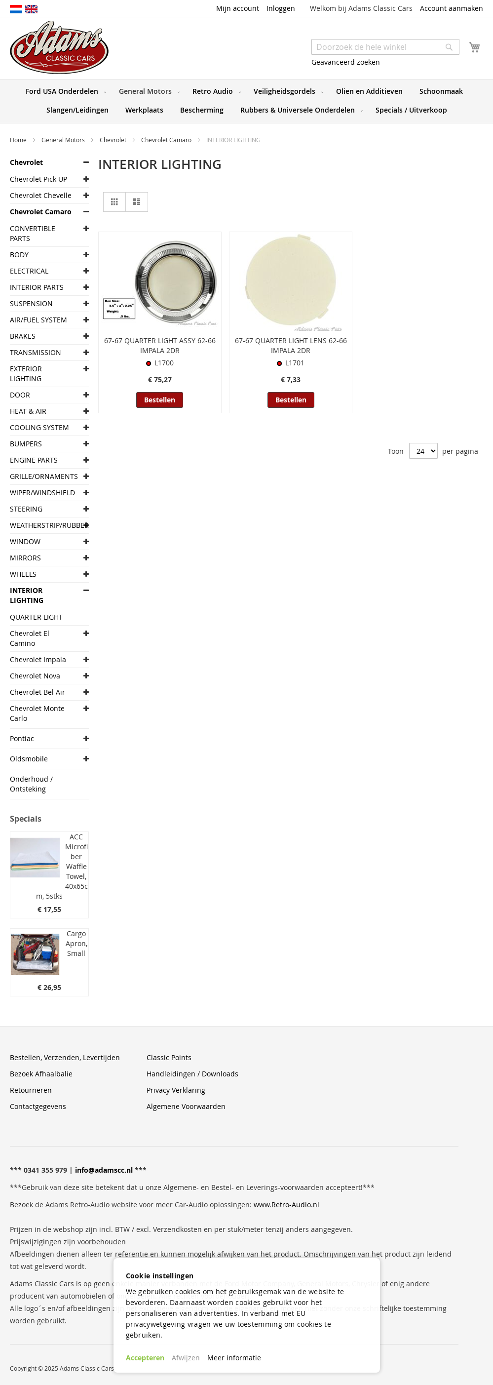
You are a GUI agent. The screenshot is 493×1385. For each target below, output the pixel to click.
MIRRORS (25, 557)
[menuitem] (64, 91)
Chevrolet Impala (38, 659)
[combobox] (385, 47)
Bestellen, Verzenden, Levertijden (65, 1057)
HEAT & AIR (28, 411)
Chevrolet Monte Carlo (37, 713)
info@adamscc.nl (104, 1170)
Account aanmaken (451, 8)
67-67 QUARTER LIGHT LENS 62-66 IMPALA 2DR (291, 345)
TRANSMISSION (35, 352)
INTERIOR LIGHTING (26, 595)
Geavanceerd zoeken (345, 62)
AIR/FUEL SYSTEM (38, 319)
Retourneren (31, 1090)
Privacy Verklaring (176, 1090)
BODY (19, 254)
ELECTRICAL (29, 271)
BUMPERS (26, 443)
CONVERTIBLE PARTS (32, 233)
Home (19, 140)
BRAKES (23, 336)
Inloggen (280, 8)
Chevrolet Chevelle (41, 195)
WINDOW (25, 541)
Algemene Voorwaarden (186, 1106)
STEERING (26, 509)
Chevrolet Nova (35, 675)
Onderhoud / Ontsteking (31, 783)
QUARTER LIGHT (36, 617)
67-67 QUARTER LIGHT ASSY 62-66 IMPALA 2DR (160, 345)
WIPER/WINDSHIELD (42, 492)
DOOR (20, 394)
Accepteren (145, 1357)
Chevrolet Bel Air (37, 692)
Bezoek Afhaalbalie (41, 1073)
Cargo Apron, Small (76, 943)
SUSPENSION (31, 303)
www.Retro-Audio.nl (286, 1204)
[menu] (246, 101)
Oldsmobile (29, 758)
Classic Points (169, 1057)
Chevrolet (114, 140)
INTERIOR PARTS (37, 287)
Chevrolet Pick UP (38, 179)
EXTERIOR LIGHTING (26, 373)
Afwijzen (186, 1357)
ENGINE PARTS (34, 460)
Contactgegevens (38, 1106)
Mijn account (237, 8)
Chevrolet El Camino (29, 638)
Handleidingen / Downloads (192, 1073)
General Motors (63, 140)
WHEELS (23, 574)
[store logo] (59, 47)
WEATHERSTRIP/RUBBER (42, 525)
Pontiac (22, 738)
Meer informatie (234, 1357)
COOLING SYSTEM (39, 427)
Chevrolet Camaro (167, 140)
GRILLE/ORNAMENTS (42, 476)
